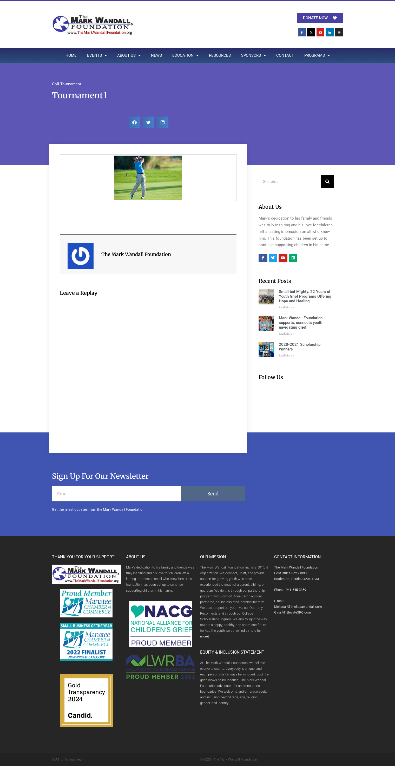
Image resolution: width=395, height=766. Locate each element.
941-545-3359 (296, 590)
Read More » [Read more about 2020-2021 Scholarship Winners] (286, 355)
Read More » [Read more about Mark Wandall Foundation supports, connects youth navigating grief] (286, 333)
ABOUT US (129, 55)
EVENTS (97, 55)
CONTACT (285, 55)
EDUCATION (185, 55)
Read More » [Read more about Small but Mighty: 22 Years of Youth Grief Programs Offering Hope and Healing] (286, 307)
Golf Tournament (66, 84)
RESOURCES (220, 55)
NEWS (156, 55)
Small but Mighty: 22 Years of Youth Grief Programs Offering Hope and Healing (305, 296)
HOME (71, 55)
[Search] (327, 181)
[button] (134, 122)
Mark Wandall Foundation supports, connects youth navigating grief (300, 323)
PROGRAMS (317, 55)
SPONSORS (253, 55)
